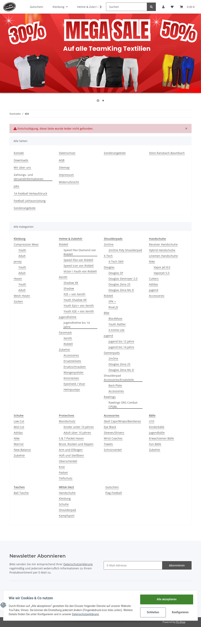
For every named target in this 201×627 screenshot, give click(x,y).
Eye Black (110, 427)
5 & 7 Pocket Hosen (71, 438)
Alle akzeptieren (165, 599)
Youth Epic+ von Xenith (79, 305)
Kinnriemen (71, 378)
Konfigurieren (179, 612)
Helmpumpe (72, 389)
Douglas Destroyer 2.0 (123, 278)
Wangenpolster (74, 372)
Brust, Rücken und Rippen (76, 444)
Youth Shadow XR (75, 300)
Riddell (63, 244)
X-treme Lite (116, 330)
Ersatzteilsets (72, 361)
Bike (106, 313)
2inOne (108, 244)
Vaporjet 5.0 (161, 273)
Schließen (152, 612)
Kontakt (19, 153)
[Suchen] (126, 7)
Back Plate (115, 385)
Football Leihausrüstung (30, 201)
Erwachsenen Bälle (161, 438)
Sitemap (64, 167)
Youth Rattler (117, 324)
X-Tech (108, 256)
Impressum (66, 175)
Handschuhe (67, 493)
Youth (22, 250)
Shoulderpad (67, 510)
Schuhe (64, 504)
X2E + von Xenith (74, 294)
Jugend (108, 335)
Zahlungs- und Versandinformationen (28, 177)
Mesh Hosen (22, 296)
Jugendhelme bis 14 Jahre (77, 325)
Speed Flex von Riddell (78, 260)
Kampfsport (66, 515)
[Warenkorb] (187, 7)
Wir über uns (22, 167)
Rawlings (110, 397)
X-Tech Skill (116, 261)
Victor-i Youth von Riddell (80, 271)
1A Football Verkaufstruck (30, 193)
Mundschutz (67, 421)
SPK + (112, 301)
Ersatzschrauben (75, 367)
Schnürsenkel (113, 450)
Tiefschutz (65, 478)
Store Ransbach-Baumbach (167, 153)
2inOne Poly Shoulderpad (125, 250)
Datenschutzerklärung (78, 564)
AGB (61, 160)
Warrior (19, 444)
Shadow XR (71, 283)
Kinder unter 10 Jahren (79, 427)
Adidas (153, 284)
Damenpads (112, 353)
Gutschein (112, 487)
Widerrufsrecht (69, 182)
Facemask (65, 332)
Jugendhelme (67, 317)
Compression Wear (26, 244)
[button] (163, 7)
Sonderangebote (115, 153)
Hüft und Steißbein (71, 455)
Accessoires (71, 355)
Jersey (18, 261)
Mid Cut (19, 427)
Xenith (63, 277)
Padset (63, 472)
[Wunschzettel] (172, 7)
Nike (152, 261)
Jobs (16, 186)
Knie (62, 467)
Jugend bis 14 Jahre (121, 347)
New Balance (22, 450)
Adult (22, 256)
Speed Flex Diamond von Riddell (80, 252)
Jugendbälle (157, 432)
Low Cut (19, 421)
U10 (151, 421)
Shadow (69, 288)
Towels (108, 444)
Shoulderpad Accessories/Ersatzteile (119, 378)
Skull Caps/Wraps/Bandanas (122, 421)
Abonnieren (177, 565)
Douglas (109, 267)
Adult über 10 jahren (77, 432)
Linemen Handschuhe (163, 256)
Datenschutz (67, 153)
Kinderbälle (156, 427)
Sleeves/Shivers (114, 432)
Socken (18, 301)
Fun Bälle (155, 444)
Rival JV (113, 307)
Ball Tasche (21, 493)
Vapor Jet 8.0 (162, 267)
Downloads (21, 160)
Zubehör (64, 349)
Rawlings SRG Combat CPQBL (123, 404)
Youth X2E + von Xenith (79, 311)
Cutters (154, 278)
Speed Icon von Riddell (79, 265)
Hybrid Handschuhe (162, 250)
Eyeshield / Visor (74, 384)
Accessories (116, 391)
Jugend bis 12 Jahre (121, 341)
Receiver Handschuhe (163, 244)
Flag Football (113, 493)
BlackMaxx (115, 318)
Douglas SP (116, 273)
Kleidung (65, 498)
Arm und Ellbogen (71, 450)
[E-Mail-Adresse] (133, 565)
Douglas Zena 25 (119, 284)
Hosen (18, 278)
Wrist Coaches (113, 438)
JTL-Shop (180, 622)
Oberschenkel (68, 461)
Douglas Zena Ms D (121, 290)
